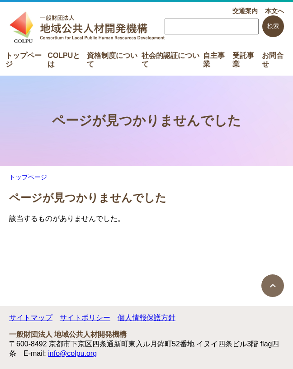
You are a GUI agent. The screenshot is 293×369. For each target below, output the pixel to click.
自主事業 (214, 59)
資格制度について (112, 59)
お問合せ (273, 59)
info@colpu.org (72, 353)
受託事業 (243, 59)
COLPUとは (63, 59)
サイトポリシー (85, 317)
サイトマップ (30, 317)
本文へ (274, 10)
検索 (273, 26)
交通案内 (245, 10)
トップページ (23, 59)
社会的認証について (170, 59)
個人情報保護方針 (146, 317)
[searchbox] (212, 26)
